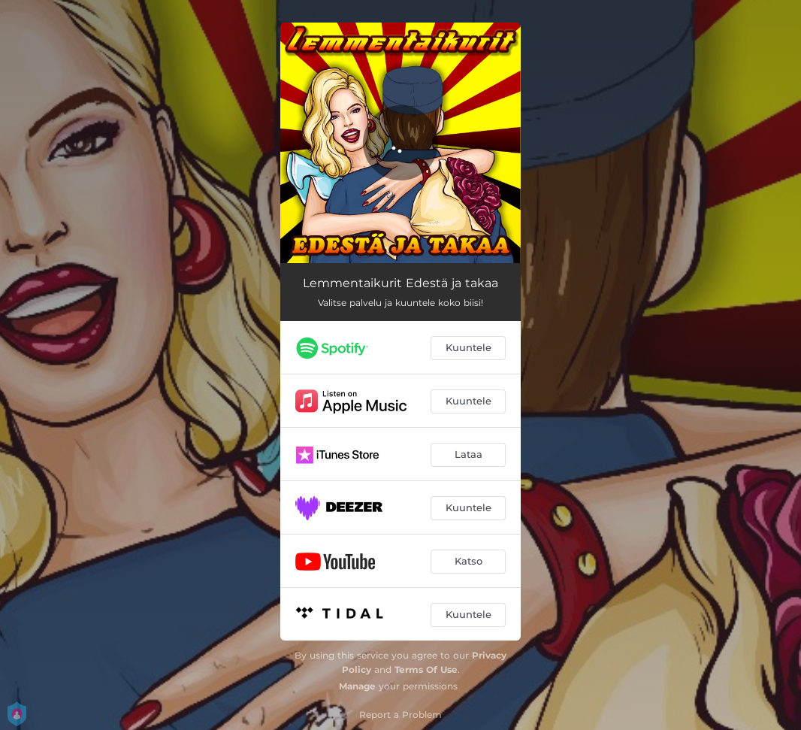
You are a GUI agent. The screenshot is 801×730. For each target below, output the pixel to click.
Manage (357, 686)
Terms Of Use (426, 669)
